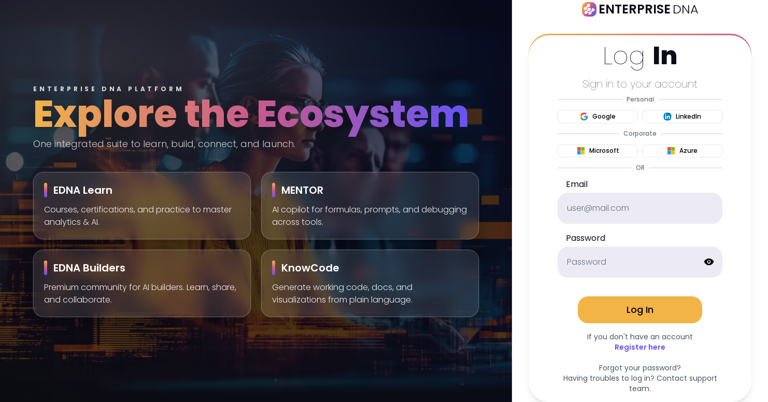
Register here (640, 347)
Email (577, 184)
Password (585, 238)
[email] (640, 208)
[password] (640, 262)
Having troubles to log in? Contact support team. (640, 383)
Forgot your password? (640, 368)
